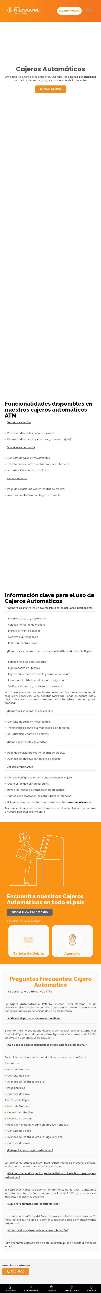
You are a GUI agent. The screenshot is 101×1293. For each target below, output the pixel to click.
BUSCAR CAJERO (50, 89)
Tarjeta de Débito (28, 953)
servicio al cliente (80, 802)
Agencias (72, 953)
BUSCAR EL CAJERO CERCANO (29, 912)
